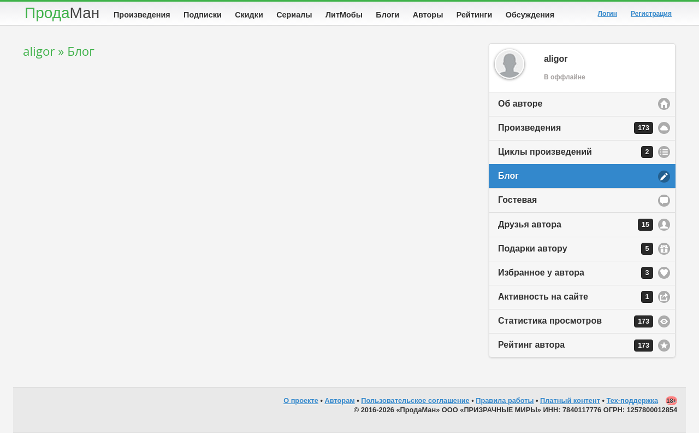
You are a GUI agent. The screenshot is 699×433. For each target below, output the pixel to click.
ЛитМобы (344, 14)
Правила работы (505, 400)
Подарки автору (575, 249)
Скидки (249, 14)
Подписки (202, 14)
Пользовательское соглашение (415, 400)
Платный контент (570, 400)
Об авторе (520, 103)
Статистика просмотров (575, 321)
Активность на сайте (575, 297)
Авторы (428, 14)
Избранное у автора (575, 273)
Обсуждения (530, 14)
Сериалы (294, 14)
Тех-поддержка (633, 400)
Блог (508, 175)
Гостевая (517, 199)
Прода (62, 12)
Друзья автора (575, 225)
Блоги (387, 14)
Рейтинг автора (575, 346)
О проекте (300, 400)
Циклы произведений (575, 152)
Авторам (340, 400)
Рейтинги (475, 14)
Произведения (142, 14)
